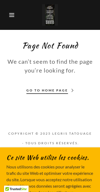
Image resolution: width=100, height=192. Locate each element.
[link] (50, 15)
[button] (7, 15)
